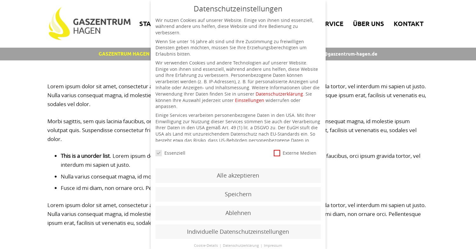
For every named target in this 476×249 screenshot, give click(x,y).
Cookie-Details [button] (206, 245)
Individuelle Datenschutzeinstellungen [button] (238, 231)
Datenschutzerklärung (279, 94)
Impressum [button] (273, 245)
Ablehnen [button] (238, 213)
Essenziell (170, 153)
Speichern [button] (238, 194)
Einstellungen (249, 100)
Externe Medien (295, 153)
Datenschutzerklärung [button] (241, 245)
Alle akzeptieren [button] (238, 175)
